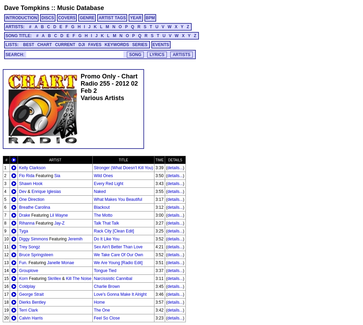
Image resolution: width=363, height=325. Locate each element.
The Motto (103, 215)
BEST (28, 44)
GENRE (87, 17)
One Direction (31, 199)
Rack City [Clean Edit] (114, 231)
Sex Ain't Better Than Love (118, 247)
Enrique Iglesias (46, 191)
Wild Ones (103, 175)
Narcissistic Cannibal (113, 278)
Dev (22, 191)
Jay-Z (59, 223)
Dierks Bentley (32, 302)
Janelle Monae (60, 262)
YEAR (135, 17)
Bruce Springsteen (36, 254)
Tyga (23, 231)
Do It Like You (106, 239)
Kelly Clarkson (32, 167)
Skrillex (54, 278)
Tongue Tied (105, 270)
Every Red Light (108, 183)
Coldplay (27, 286)
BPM (150, 17)
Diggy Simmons (33, 239)
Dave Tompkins (27, 7)
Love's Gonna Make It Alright (120, 294)
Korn (23, 278)
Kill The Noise (78, 278)
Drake (24, 215)
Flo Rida (26, 175)
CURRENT (65, 44)
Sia (57, 175)
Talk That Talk (106, 223)
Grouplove (28, 270)
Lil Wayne (59, 215)
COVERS (67, 17)
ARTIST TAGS (112, 17)
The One (102, 310)
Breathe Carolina (34, 207)
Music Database (80, 7)
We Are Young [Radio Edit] (118, 262)
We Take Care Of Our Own (118, 254)
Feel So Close (107, 318)
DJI (82, 44)
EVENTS (161, 44)
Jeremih (75, 239)
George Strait (31, 294)
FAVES (94, 44)
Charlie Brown (107, 286)
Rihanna (26, 223)
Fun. (23, 262)
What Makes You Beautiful (118, 199)
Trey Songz (29, 247)
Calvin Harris (31, 318)
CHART (44, 44)
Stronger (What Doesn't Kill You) (123, 167)
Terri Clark (28, 310)
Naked (100, 191)
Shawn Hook (30, 183)
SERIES (140, 44)
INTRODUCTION (21, 17)
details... (175, 167)
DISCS (47, 17)
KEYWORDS (117, 44)
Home (99, 302)
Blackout (102, 207)
